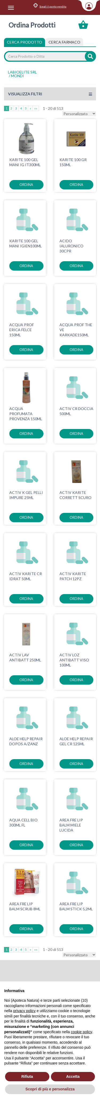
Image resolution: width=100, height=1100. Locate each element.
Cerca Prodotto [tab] (24, 42)
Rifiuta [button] (27, 1076)
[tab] (64, 42)
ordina (26, 184)
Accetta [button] (73, 1076)
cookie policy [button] (81, 1032)
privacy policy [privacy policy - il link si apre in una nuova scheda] (24, 1011)
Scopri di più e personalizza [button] (49, 1089)
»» (35, 108)
